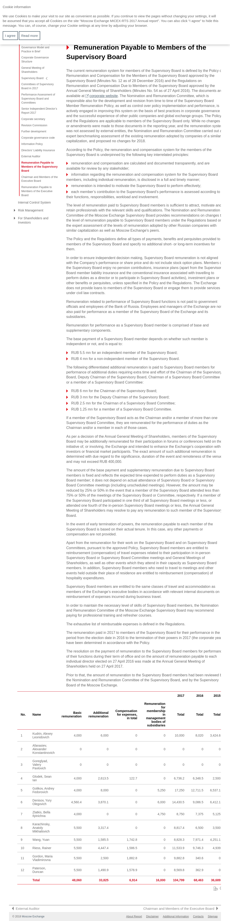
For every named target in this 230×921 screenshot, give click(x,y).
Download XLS (216, 889)
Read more (29, 36)
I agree (10, 36)
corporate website (103, 96)
